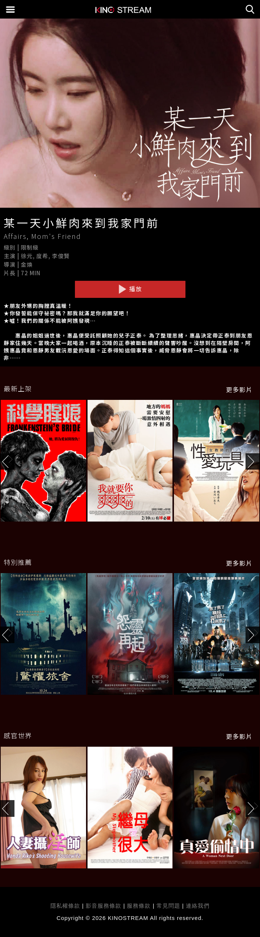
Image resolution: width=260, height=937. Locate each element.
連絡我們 (198, 906)
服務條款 (139, 906)
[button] (253, 461)
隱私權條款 (65, 906)
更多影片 (239, 389)
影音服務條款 (103, 906)
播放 (130, 289)
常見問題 (168, 906)
